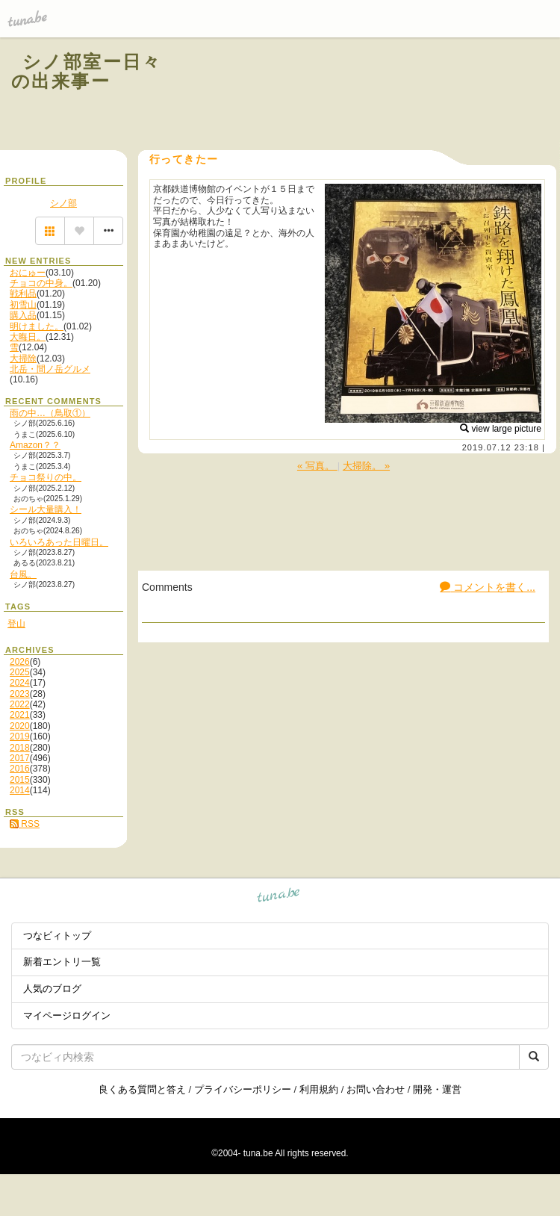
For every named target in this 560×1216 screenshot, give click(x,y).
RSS (25, 824)
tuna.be (279, 897)
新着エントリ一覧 (62, 961)
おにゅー (28, 272)
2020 (20, 726)
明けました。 (36, 326)
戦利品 (23, 293)
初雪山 (23, 305)
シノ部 (63, 203)
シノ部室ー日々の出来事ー (86, 71)
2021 (20, 715)
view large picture (500, 429)
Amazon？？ (35, 445)
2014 (20, 790)
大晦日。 (28, 337)
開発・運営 (437, 1089)
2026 (20, 662)
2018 (20, 747)
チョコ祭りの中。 (45, 477)
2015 (20, 780)
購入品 (23, 315)
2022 (20, 704)
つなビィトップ (57, 935)
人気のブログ (52, 988)
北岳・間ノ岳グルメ (50, 369)
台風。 (23, 574)
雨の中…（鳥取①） (50, 413)
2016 (20, 768)
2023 (20, 694)
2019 (20, 736)
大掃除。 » (366, 465)
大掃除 (23, 358)
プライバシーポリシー (242, 1089)
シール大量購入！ (45, 509)
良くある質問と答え (142, 1089)
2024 (20, 682)
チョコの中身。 (41, 283)
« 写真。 (317, 465)
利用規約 (318, 1089)
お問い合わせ (375, 1089)
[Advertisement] (367, 95)
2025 (20, 672)
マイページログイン (67, 1015)
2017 (20, 758)
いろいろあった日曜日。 (59, 542)
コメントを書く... (487, 587)
